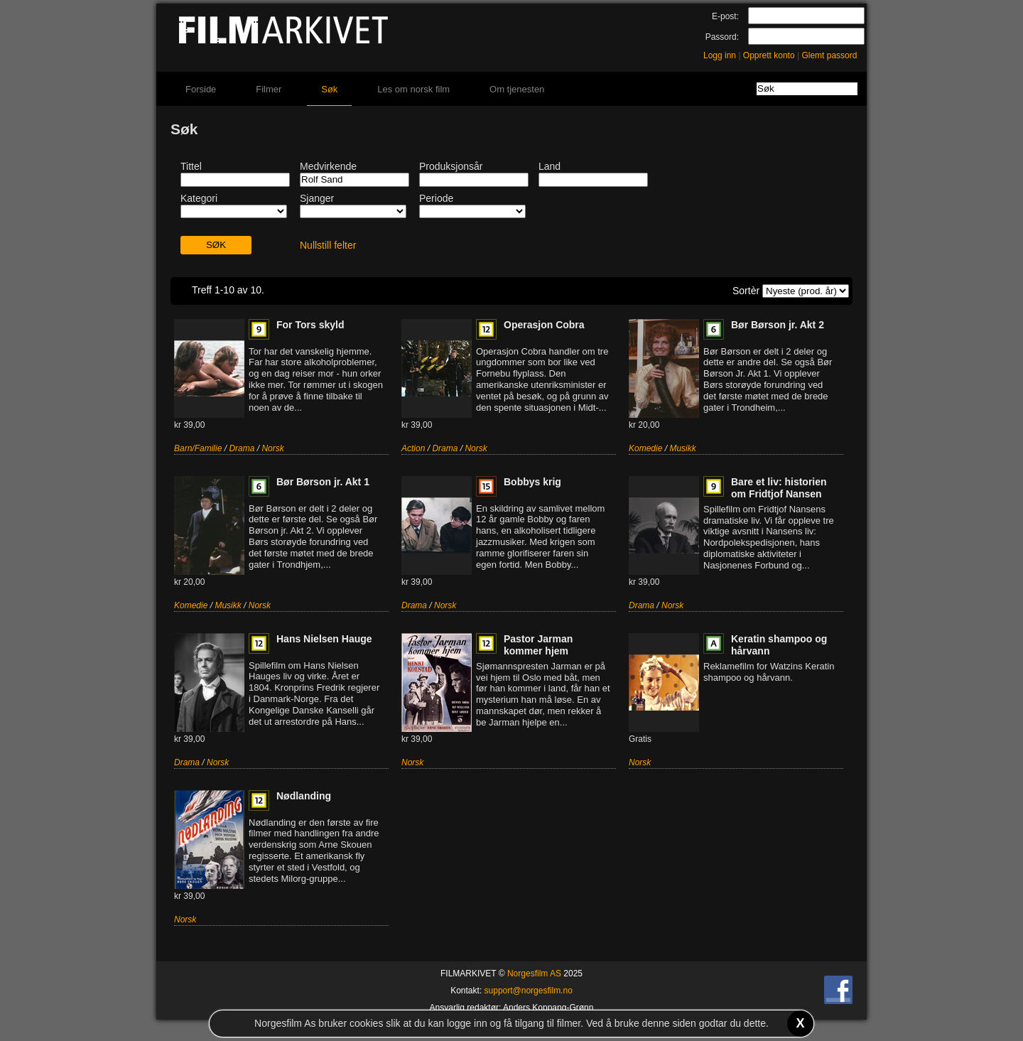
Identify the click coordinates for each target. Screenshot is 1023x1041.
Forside (200, 89)
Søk (329, 89)
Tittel (191, 166)
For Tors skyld (310, 324)
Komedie (645, 448)
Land (549, 166)
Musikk (682, 448)
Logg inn (719, 55)
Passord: (722, 37)
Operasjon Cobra (544, 324)
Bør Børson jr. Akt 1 (322, 481)
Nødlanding (303, 796)
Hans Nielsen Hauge (324, 638)
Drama (241, 448)
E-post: (725, 16)
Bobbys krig (532, 481)
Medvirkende (328, 166)
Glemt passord (829, 55)
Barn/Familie (198, 448)
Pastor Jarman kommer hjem (538, 645)
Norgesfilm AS (534, 973)
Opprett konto (769, 55)
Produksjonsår (451, 166)
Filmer (268, 89)
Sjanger (317, 198)
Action (413, 448)
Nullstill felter (328, 245)
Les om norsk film (413, 89)
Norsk (272, 448)
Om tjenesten (516, 89)
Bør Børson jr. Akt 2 (777, 324)
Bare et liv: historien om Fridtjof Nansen (779, 488)
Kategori (198, 198)
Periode (436, 198)
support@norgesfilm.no (529, 991)
